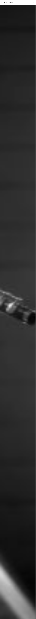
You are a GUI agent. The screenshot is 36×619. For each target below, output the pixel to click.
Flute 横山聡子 (7, 3)
